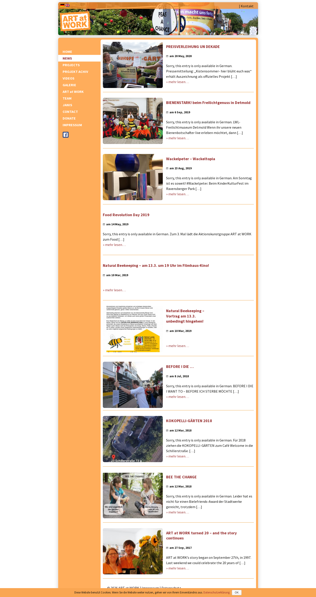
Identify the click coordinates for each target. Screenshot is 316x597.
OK (236, 592)
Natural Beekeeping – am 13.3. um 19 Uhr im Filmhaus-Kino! (156, 265)
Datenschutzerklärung (216, 592)
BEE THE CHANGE (181, 476)
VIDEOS (68, 78)
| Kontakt (246, 6)
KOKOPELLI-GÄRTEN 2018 (189, 420)
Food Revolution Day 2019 (126, 214)
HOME (67, 51)
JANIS (67, 105)
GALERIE (69, 85)
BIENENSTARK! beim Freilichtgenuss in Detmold (208, 102)
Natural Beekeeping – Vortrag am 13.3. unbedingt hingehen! (185, 316)
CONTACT (70, 111)
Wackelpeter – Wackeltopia (190, 158)
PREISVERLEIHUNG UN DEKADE (193, 46)
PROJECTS (71, 65)
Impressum (150, 588)
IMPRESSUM (72, 125)
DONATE (69, 118)
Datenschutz (171, 588)
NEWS (67, 58)
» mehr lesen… (177, 82)
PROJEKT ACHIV (75, 71)
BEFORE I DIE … (180, 366)
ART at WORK (73, 91)
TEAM (67, 98)
